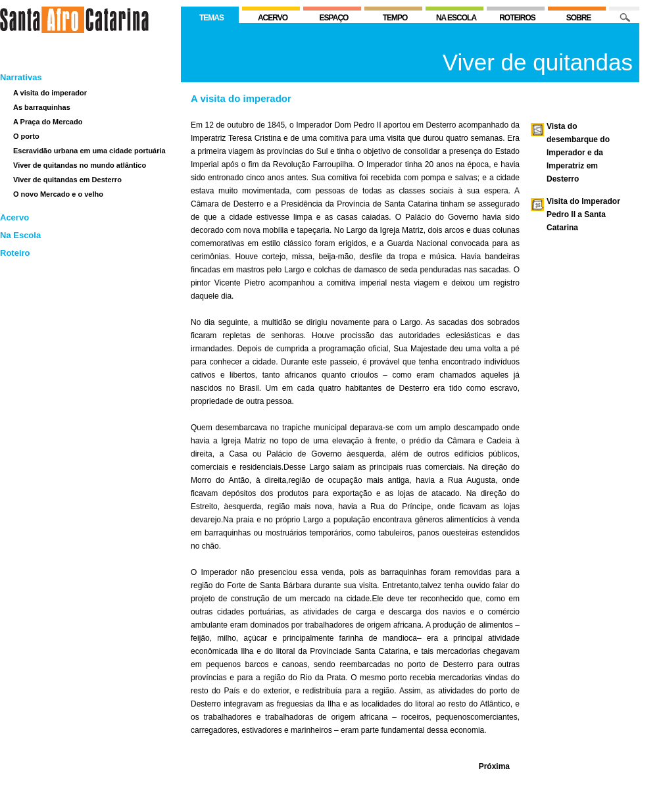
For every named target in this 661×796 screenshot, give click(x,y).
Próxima (494, 766)
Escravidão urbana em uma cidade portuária (89, 151)
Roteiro (15, 253)
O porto (26, 136)
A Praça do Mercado (47, 122)
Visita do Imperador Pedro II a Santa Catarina (583, 214)
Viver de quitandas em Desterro (67, 180)
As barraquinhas (41, 107)
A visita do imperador (50, 93)
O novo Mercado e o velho (58, 194)
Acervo (14, 217)
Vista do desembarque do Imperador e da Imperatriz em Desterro (578, 153)
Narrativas (21, 77)
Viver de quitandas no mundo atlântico (79, 165)
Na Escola (20, 235)
